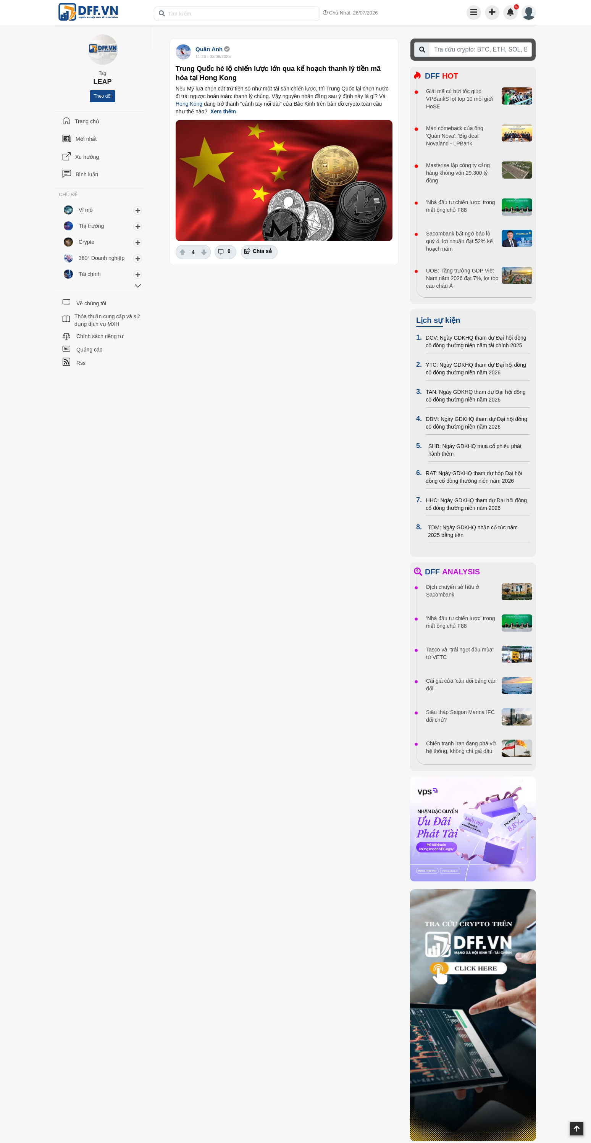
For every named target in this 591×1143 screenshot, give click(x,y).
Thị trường (91, 226)
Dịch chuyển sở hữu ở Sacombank (452, 591)
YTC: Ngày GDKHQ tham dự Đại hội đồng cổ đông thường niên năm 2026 (476, 369)
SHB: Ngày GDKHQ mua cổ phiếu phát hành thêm (475, 450)
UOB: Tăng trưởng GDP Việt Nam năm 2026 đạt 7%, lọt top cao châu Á (462, 278)
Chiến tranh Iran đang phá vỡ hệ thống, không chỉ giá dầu (461, 747)
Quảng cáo (89, 350)
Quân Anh (209, 49)
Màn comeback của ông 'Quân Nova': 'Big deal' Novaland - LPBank (454, 136)
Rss (81, 363)
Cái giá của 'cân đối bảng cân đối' (461, 685)
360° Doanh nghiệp (101, 258)
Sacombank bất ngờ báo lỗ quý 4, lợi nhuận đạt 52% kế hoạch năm (459, 241)
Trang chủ (87, 121)
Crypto (86, 242)
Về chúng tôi (91, 303)
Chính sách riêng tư (99, 336)
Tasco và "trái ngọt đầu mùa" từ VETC (460, 653)
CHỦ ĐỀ (68, 194)
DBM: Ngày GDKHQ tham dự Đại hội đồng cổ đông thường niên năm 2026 (476, 423)
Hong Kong (189, 104)
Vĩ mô (86, 210)
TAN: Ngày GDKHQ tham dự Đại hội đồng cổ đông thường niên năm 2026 (475, 396)
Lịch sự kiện (438, 320)
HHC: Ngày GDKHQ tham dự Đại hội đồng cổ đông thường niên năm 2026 (476, 504)
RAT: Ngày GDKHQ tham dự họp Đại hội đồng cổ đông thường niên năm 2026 (474, 477)
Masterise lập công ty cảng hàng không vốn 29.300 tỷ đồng (458, 173)
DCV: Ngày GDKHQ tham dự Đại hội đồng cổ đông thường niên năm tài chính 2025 (476, 341)
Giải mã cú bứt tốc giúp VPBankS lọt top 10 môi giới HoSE (459, 99)
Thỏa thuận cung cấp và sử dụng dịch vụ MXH (107, 320)
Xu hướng (87, 157)
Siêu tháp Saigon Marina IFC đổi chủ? (460, 716)
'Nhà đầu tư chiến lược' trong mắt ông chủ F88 (460, 206)
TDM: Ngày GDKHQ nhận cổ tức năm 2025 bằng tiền (473, 531)
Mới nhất (86, 139)
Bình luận (87, 174)
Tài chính (90, 274)
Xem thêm (223, 111)
